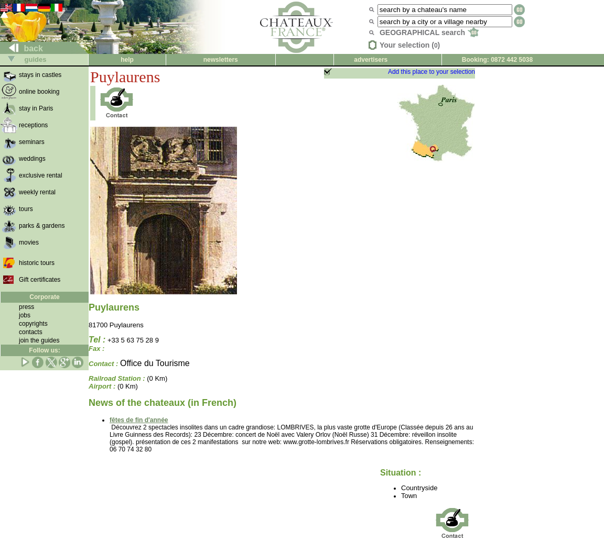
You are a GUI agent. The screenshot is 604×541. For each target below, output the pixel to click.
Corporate (44, 297)
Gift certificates (39, 279)
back (22, 48)
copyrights (33, 323)
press (26, 307)
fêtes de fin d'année (139, 420)
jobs (24, 315)
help (127, 59)
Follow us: (44, 350)
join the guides (39, 340)
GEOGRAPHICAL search (429, 32)
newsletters (220, 59)
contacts (30, 332)
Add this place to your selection (431, 71)
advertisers (370, 59)
